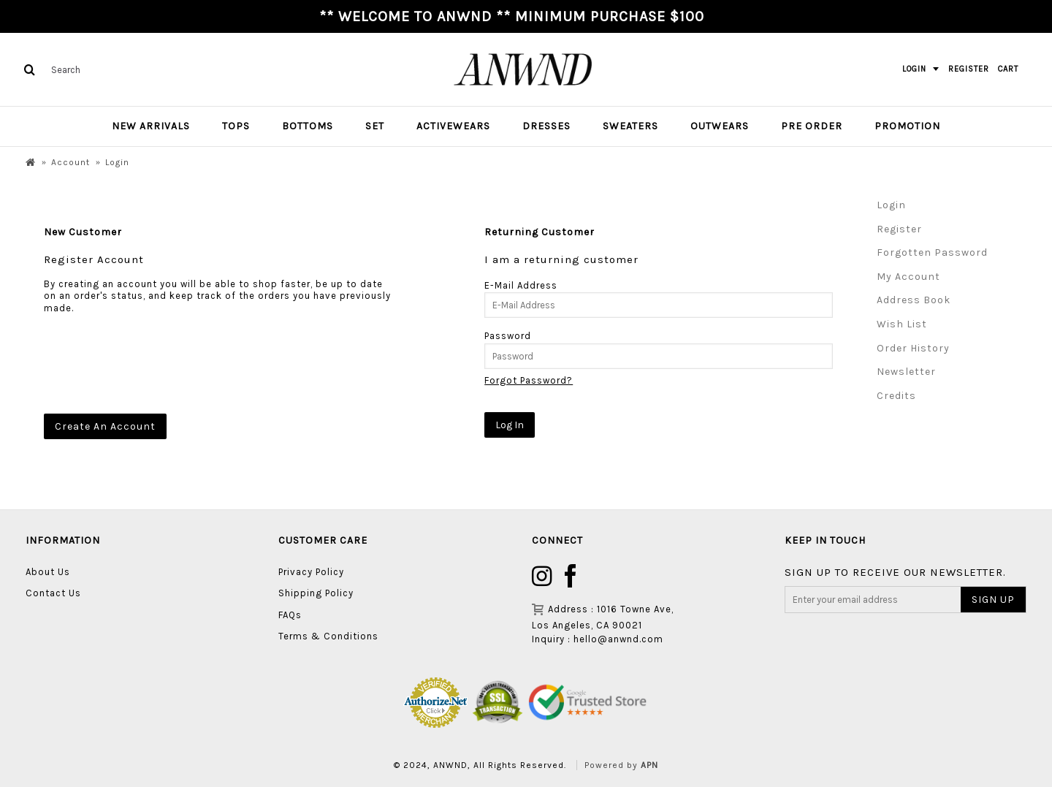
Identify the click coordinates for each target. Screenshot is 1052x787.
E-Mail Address (520, 285)
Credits (896, 395)
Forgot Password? (528, 380)
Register (899, 229)
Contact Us (53, 593)
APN (649, 765)
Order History (913, 348)
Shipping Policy (316, 593)
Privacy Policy (311, 571)
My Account (908, 276)
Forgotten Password (932, 252)
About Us (48, 571)
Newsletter (906, 371)
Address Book (913, 300)
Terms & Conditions (328, 636)
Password (507, 335)
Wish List (902, 324)
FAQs (290, 614)
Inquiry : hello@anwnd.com (597, 639)
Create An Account (105, 426)
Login (891, 205)
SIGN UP (993, 599)
